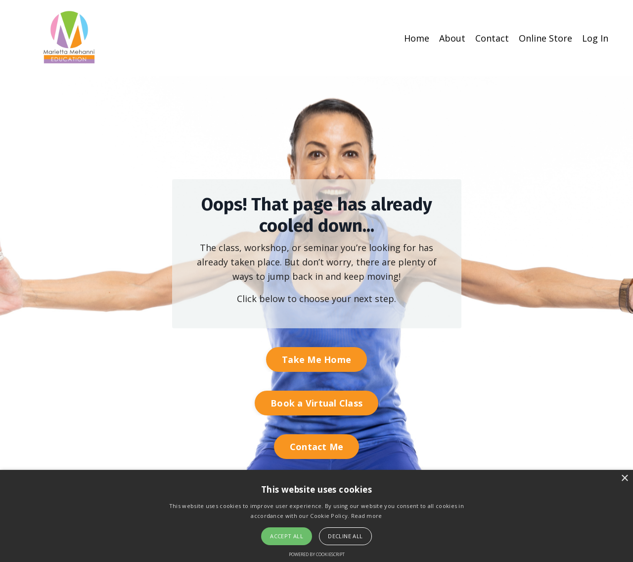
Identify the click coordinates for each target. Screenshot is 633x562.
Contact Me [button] (317, 447)
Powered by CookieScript (317, 554)
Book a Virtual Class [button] (316, 403)
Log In (595, 38)
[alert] (316, 516)
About (452, 38)
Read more (366, 515)
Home (416, 38)
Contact (492, 38)
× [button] (624, 478)
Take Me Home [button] (316, 359)
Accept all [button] (286, 536)
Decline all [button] (345, 536)
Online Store (545, 38)
